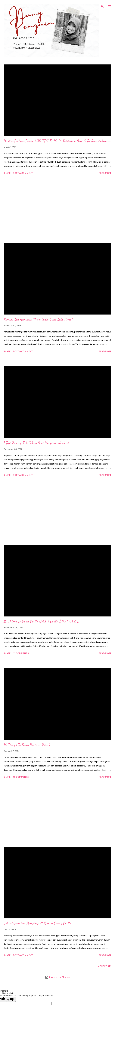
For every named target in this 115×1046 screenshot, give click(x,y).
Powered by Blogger (57, 977)
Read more (105, 173)
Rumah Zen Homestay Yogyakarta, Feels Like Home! (38, 319)
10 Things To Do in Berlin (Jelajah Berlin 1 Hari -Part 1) (41, 621)
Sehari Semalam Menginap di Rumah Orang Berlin (37, 923)
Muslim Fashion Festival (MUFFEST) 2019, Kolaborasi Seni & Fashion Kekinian (57, 141)
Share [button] (7, 173)
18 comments (21, 777)
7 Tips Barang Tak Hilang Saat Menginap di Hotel (36, 443)
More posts (104, 966)
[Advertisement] (57, 209)
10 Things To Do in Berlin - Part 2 (27, 745)
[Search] (102, 5)
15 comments (21, 653)
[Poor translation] (11, 999)
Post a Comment (23, 173)
